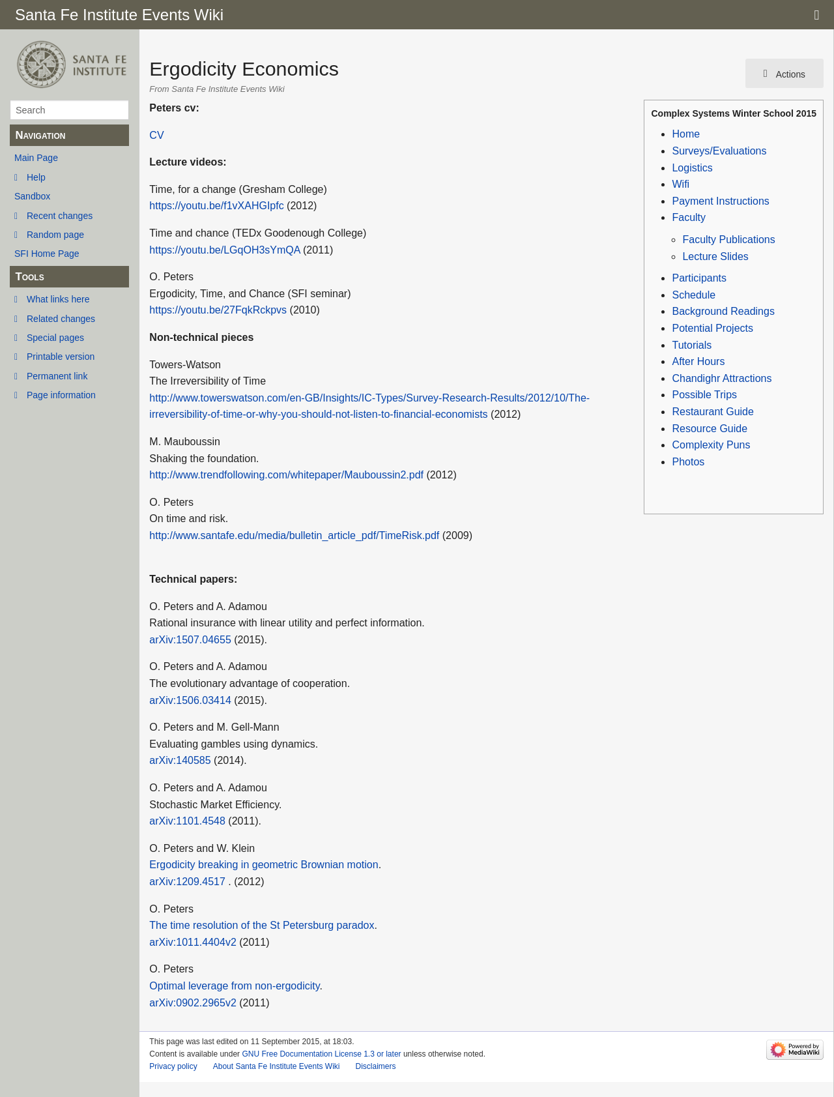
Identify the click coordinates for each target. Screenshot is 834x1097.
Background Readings (723, 311)
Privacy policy (173, 1066)
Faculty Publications (728, 239)
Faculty (689, 217)
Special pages (55, 337)
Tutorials (692, 345)
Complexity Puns (711, 444)
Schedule (693, 294)
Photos (688, 461)
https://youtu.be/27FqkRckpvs (218, 309)
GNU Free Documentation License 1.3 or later (321, 1054)
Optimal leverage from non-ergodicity (234, 985)
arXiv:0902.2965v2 (192, 1002)
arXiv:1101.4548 (187, 820)
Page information (61, 395)
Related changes (61, 319)
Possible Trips (704, 394)
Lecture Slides (715, 256)
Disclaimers (375, 1066)
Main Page (36, 158)
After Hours (698, 361)
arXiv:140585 (179, 760)
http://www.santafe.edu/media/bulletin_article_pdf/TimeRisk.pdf (294, 535)
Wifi (680, 184)
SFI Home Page (46, 253)
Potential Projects (712, 328)
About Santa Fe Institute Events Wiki (276, 1066)
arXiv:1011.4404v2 (192, 942)
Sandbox (32, 196)
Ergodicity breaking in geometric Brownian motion (263, 864)
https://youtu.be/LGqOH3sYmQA (224, 250)
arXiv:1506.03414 (190, 700)
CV (156, 135)
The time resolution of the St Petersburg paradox (261, 925)
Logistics (692, 167)
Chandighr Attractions (721, 378)
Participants (699, 278)
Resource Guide (709, 428)
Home (686, 133)
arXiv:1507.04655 (190, 639)
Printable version (60, 356)
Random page (55, 234)
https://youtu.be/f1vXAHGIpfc (216, 205)
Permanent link (57, 376)
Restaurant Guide (712, 411)
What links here (58, 299)
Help (36, 177)
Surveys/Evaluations (719, 150)
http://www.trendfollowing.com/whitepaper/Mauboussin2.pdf (286, 474)
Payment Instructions (720, 201)
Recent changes (60, 216)
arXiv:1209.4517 (187, 881)
